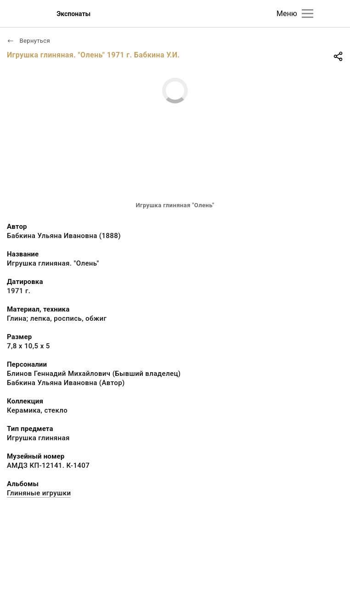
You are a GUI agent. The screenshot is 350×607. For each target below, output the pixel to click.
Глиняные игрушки (39, 493)
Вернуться (28, 40)
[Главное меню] (307, 14)
